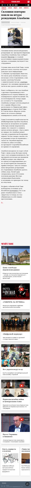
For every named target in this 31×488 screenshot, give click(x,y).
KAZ (2, 5)
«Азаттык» (23, 82)
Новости (4, 8)
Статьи (10, 8)
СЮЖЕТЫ (26, 8)
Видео (15, 8)
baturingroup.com (16, 486)
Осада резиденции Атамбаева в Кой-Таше (11, 24)
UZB (13, 5)
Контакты (4, 482)
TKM (10, 5)
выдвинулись (6, 109)
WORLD (16, 5)
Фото (20, 8)
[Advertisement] (15, 225)
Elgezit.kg (11, 57)
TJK (7, 5)
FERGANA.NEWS (15, 2)
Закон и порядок (15, 22)
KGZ (5, 5)
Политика (23, 22)
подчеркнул (14, 191)
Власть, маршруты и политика (9, 450)
